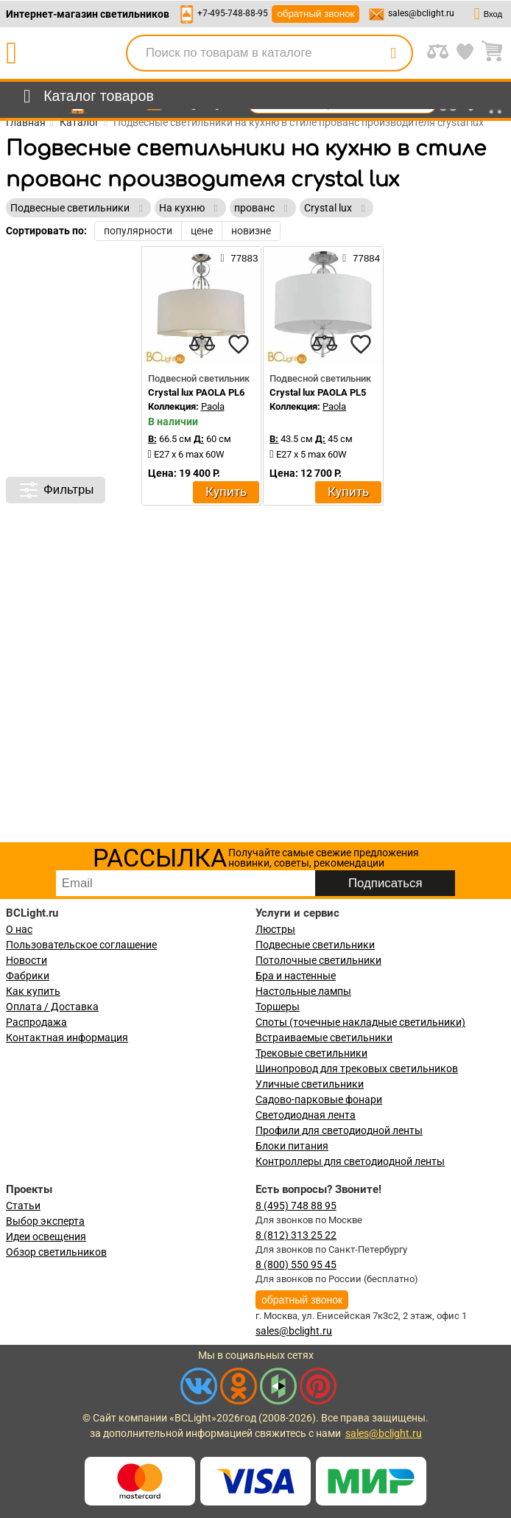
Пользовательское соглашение (81, 945)
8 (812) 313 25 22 (296, 1235)
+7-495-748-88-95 (232, 13)
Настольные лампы (303, 991)
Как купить (33, 991)
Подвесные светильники (315, 945)
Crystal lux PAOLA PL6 (196, 392)
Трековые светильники (311, 1053)
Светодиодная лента (306, 1115)
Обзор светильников (56, 1252)
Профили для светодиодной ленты (339, 1130)
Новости (26, 960)
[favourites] (238, 344)
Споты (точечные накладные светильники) (360, 1022)
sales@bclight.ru (421, 13)
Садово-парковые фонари (319, 1099)
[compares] (201, 344)
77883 (239, 258)
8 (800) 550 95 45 (296, 1264)
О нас (19, 929)
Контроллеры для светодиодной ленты (350, 1161)
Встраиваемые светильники (324, 1037)
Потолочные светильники (318, 960)
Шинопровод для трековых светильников (357, 1068)
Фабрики (27, 976)
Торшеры (278, 1006)
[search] (393, 53)
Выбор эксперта (45, 1221)
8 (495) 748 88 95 (296, 1205)
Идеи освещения (46, 1236)
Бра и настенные (296, 976)
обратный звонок (315, 13)
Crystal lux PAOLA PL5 (317, 392)
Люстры (275, 929)
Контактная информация (67, 1037)
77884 (361, 258)
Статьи (23, 1205)
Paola (213, 406)
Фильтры (56, 490)
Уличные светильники (310, 1084)
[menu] (86, 96)
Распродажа (36, 1022)
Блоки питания (292, 1146)
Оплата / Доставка (52, 1006)
